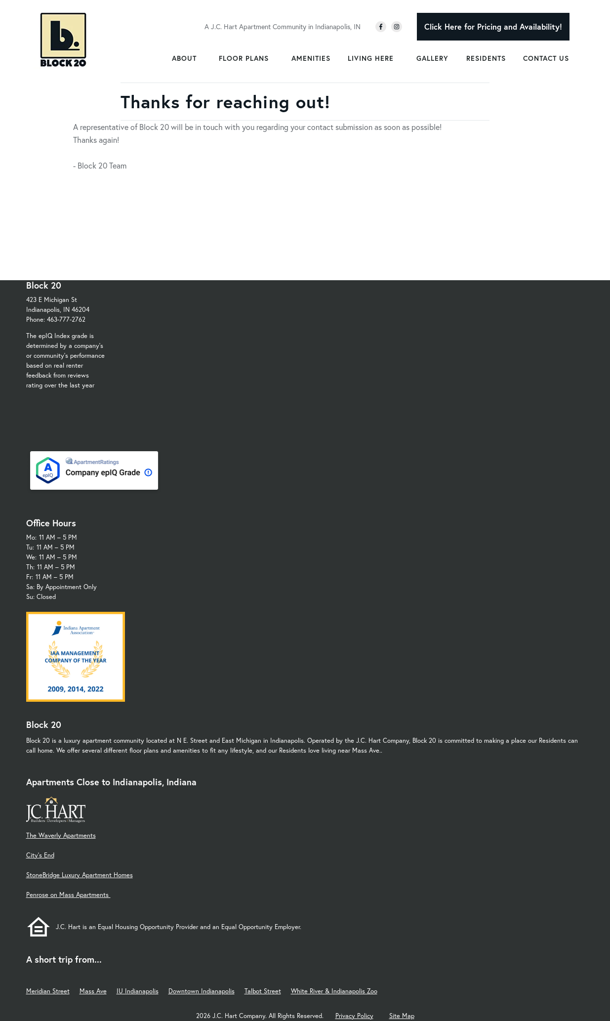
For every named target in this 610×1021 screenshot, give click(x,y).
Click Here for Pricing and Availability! (493, 26)
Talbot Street (262, 991)
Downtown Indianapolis (201, 991)
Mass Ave (93, 991)
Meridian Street (48, 991)
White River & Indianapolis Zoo (334, 991)
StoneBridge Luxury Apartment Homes (79, 875)
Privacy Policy (354, 1016)
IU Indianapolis (138, 991)
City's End (40, 855)
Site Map (401, 1016)
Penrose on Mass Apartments (68, 895)
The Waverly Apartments (61, 835)
